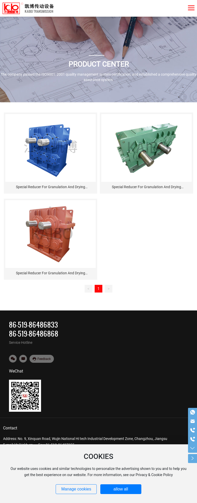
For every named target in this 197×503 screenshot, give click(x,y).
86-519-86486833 (33, 325)
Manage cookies (76, 489)
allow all (120, 489)
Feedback (44, 359)
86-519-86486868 (33, 334)
